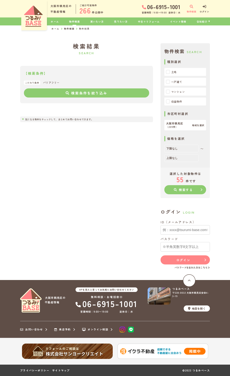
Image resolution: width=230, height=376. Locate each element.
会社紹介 (202, 21)
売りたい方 (121, 21)
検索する (183, 189)
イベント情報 (178, 21)
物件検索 (74, 21)
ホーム (55, 21)
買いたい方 (97, 21)
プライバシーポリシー (34, 370)
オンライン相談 (95, 329)
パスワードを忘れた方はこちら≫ (192, 267)
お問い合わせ (31, 329)
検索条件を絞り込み (86, 92)
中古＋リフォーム (149, 21)
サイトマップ (61, 370)
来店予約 (62, 329)
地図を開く (197, 308)
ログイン (183, 260)
